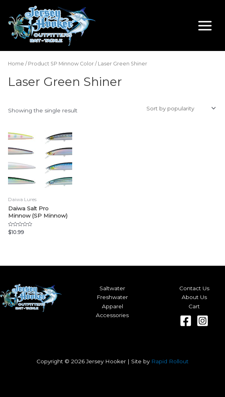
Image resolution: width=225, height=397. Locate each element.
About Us (194, 297)
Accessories (112, 315)
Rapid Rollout (170, 361)
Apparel (112, 306)
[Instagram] (203, 321)
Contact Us (194, 288)
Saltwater (112, 288)
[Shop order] (180, 108)
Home (16, 64)
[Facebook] (186, 321)
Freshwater (112, 297)
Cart (194, 306)
